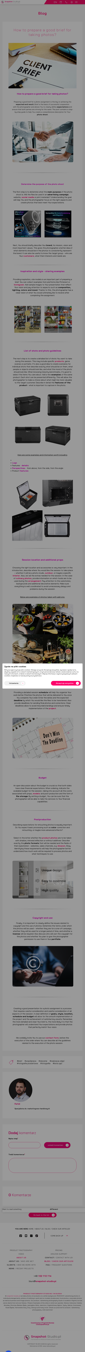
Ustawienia (13, 683)
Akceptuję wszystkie (64, 683)
